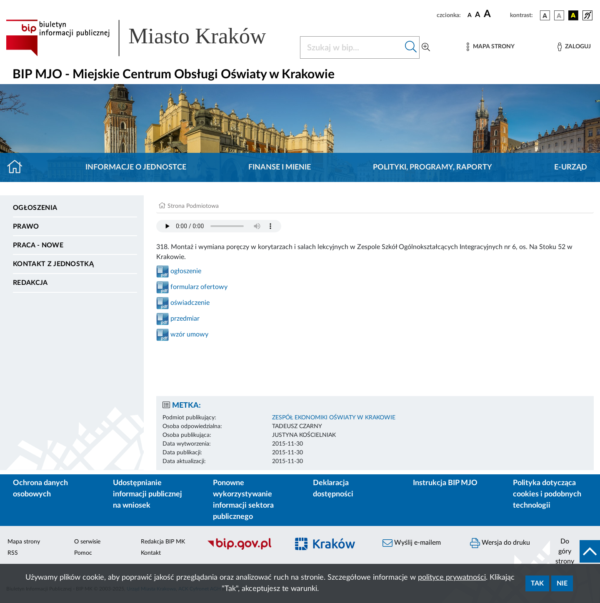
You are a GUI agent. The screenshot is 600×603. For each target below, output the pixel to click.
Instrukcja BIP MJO (445, 483)
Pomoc (83, 553)
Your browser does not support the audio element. (218, 226)
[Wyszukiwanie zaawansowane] (426, 47)
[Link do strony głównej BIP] (148, 38)
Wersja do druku (500, 543)
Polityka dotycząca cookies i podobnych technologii (547, 494)
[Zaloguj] (574, 46)
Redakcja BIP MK (163, 542)
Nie (562, 583)
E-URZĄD (570, 167)
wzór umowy (189, 334)
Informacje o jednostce (135, 167)
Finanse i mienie (279, 167)
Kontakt (151, 553)
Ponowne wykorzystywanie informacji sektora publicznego (243, 500)
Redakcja (30, 282)
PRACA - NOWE (38, 245)
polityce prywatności (452, 577)
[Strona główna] (18, 167)
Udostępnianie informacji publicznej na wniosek (147, 494)
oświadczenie (190, 302)
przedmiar (185, 318)
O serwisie (87, 542)
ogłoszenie (185, 271)
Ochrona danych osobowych (40, 488)
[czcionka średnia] (477, 15)
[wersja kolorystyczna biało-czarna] (559, 15)
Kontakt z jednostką (53, 264)
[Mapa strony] (490, 46)
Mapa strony (24, 542)
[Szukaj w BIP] (351, 47)
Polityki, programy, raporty (432, 167)
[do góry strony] (575, 551)
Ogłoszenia (35, 207)
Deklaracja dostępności (333, 488)
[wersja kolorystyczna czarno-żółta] (573, 15)
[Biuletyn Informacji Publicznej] (243, 548)
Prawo (26, 226)
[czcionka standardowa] (469, 15)
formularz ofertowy (199, 287)
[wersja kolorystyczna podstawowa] (545, 15)
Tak (537, 583)
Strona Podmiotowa (193, 206)
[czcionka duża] (495, 14)
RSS (13, 553)
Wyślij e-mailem (411, 543)
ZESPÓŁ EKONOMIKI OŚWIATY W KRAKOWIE (333, 418)
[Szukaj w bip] (411, 47)
